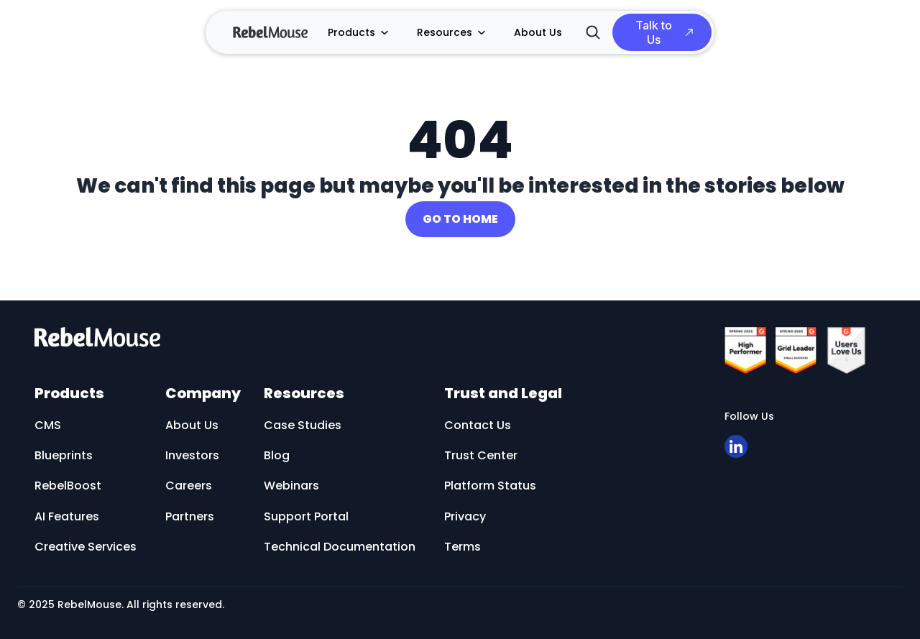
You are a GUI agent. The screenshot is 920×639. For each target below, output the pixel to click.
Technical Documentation (339, 546)
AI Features (66, 516)
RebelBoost (67, 485)
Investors (192, 455)
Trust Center (481, 455)
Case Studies (302, 425)
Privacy (465, 516)
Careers (188, 485)
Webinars (291, 485)
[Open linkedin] (736, 446)
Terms (462, 546)
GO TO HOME (460, 219)
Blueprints (63, 455)
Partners (189, 516)
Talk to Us (653, 32)
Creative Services (85, 546)
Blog (277, 455)
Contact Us (477, 425)
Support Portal (306, 516)
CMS (47, 425)
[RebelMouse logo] (363, 336)
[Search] (593, 32)
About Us (538, 32)
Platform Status (490, 485)
